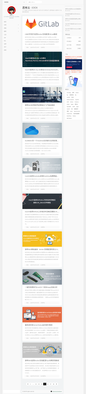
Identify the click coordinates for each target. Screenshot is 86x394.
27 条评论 (43, 338)
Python (74, 116)
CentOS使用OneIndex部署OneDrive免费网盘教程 (42, 176)
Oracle (68, 104)
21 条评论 (43, 265)
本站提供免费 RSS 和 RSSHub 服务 (74, 14)
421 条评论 (43, 376)
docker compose (70, 99)
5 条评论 (43, 189)
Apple (72, 104)
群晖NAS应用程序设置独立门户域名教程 (40, 105)
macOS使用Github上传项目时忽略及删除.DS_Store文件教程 (47, 212)
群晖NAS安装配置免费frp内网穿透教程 (75, 19)
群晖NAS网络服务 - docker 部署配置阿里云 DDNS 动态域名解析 (48, 249)
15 (44, 384)
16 (47, 384)
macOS (68, 109)
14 (41, 384)
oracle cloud (69, 113)
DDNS (72, 97)
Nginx (77, 106)
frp (67, 95)
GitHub (71, 102)
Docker (77, 92)
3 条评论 (43, 302)
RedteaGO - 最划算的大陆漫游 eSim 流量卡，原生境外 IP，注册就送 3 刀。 (73, 72)
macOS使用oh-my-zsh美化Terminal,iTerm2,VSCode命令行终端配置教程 (50, 70)
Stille (27, 47)
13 (38, 384)
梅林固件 (76, 109)
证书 (68, 102)
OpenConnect (77, 111)
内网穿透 (71, 95)
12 (35, 384)
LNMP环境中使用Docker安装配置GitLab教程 (41, 34)
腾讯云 (76, 104)
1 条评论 (43, 47)
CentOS (68, 97)
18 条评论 (43, 83)
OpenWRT (69, 106)
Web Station (69, 118)
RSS (72, 109)
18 (53, 384)
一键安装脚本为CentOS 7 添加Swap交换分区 (41, 287)
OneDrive (77, 102)
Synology (69, 92)
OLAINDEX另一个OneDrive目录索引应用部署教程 (42, 141)
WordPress (69, 116)
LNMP (73, 106)
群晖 (73, 92)
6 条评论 (43, 154)
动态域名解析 (76, 113)
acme (71, 111)
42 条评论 (43, 118)
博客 (68, 111)
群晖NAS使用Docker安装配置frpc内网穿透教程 (42, 360)
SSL (75, 95)
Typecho (77, 99)
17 (50, 384)
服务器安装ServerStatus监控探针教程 (38, 325)
